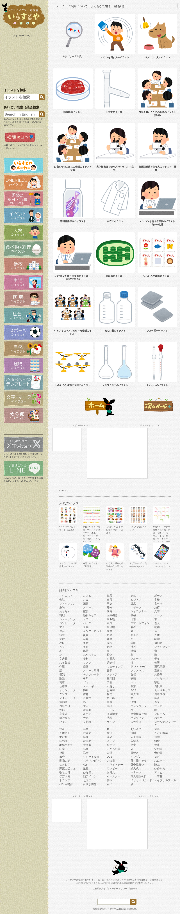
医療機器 (112, 615)
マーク (158, 615)
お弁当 (158, 717)
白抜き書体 (90, 784)
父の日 (158, 748)
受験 (62, 638)
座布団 (111, 678)
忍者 (85, 752)
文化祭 (87, 721)
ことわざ (64, 764)
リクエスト (66, 595)
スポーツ (88, 607)
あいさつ (136, 729)
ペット (63, 646)
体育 (85, 694)
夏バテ (87, 713)
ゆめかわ (159, 768)
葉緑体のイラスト (115, 276)
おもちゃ (64, 611)
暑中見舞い (137, 764)
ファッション (67, 603)
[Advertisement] (23, 60)
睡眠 (133, 642)
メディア (112, 674)
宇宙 (85, 705)
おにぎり (159, 760)
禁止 (157, 744)
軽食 (62, 635)
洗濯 (109, 717)
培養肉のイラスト (72, 112)
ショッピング (67, 619)
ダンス (63, 694)
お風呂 (111, 658)
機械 (133, 615)
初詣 (157, 736)
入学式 (135, 740)
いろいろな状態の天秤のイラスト (72, 385)
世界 (133, 646)
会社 (62, 599)
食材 (85, 658)
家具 (109, 623)
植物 (109, 654)
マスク (87, 662)
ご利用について (78, 6)
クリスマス (137, 670)
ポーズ (158, 595)
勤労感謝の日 (139, 776)
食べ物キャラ (162, 690)
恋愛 (85, 638)
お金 (85, 599)
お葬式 (87, 698)
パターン (136, 772)
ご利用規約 (98, 888)
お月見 (111, 772)
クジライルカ (91, 756)
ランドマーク (139, 666)
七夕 (85, 764)
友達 (109, 631)
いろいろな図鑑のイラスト (157, 276)
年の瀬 (63, 740)
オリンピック (67, 690)
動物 (157, 627)
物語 (157, 662)
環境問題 (159, 666)
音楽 (85, 619)
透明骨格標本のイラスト (73, 221)
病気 (133, 595)
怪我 (62, 674)
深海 (62, 729)
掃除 (109, 642)
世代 (109, 732)
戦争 (109, 646)
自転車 (158, 686)
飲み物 (111, 619)
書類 (109, 670)
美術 (85, 642)
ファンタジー (162, 646)
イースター (113, 776)
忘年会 (111, 744)
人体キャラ (66, 732)
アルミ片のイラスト (157, 330)
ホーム (61, 6)
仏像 (85, 736)
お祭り (158, 674)
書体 (109, 780)
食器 (133, 674)
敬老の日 (64, 772)
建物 (109, 607)
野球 (62, 709)
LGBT (110, 756)
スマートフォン (140, 623)
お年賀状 (64, 662)
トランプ (64, 780)
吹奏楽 (87, 709)
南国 (85, 666)
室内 (109, 702)
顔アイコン (90, 776)
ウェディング (115, 666)
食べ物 (158, 603)
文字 (157, 611)
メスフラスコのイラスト (115, 385)
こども (87, 595)
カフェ (158, 702)
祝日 (62, 752)
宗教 (157, 682)
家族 (85, 611)
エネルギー (90, 686)
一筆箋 (158, 776)
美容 (85, 646)
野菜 (109, 635)
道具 (109, 599)
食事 (85, 627)
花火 (109, 736)
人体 (157, 635)
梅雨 (109, 694)
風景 (85, 650)
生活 (62, 631)
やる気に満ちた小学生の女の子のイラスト (114, 566)
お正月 (135, 635)
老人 (157, 623)
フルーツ (136, 658)
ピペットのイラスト (157, 385)
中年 (85, 678)
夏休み (158, 670)
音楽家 (87, 744)
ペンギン (136, 756)
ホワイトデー (115, 764)
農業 (133, 686)
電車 (62, 682)
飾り (85, 690)
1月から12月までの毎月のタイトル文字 (114, 529)
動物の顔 (64, 760)
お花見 (87, 732)
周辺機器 (159, 694)
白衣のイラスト (115, 221)
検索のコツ (32, 145)
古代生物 (136, 721)
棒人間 (135, 694)
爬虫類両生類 (139, 713)
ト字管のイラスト (115, 112)
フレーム (159, 713)
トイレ (111, 709)
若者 (133, 627)
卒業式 (63, 713)
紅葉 (62, 748)
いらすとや (110, 909)
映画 (133, 678)
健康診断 (112, 713)
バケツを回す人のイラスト (115, 57)
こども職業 (161, 732)
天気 (85, 717)
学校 (157, 599)
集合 (157, 698)
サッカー (159, 705)
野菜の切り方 (67, 768)
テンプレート (91, 674)
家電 (109, 611)
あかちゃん (90, 654)
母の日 (158, 752)
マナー (63, 627)
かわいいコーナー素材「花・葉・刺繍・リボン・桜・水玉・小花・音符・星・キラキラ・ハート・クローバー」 (161, 535)
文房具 (63, 658)
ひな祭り (88, 772)
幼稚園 (63, 686)
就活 (133, 650)
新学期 (87, 740)
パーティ (88, 623)
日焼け (135, 752)
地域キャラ (66, 744)
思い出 (111, 698)
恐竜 (133, 744)
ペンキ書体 (66, 784)
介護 (62, 666)
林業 (85, 748)
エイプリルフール (165, 780)
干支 (157, 658)
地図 (133, 732)
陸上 (157, 764)
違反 (133, 603)
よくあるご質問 (100, 6)
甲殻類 (63, 736)
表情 (62, 642)
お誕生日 (64, 705)
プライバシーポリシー (116, 888)
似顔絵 (158, 642)
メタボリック (67, 698)
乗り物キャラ (139, 760)
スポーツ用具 (91, 670)
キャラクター (139, 611)
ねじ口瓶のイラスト (115, 330)
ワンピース (113, 768)
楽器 (109, 682)
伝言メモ (64, 776)
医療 (85, 603)
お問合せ (118, 6)
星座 (85, 768)
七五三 (87, 780)
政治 (62, 678)
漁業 (85, 729)
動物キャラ (90, 615)
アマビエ (159, 772)
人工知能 (136, 736)
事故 (109, 603)
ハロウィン (137, 717)
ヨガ (157, 756)
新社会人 (64, 717)
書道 (109, 752)
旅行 (157, 607)
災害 (85, 635)
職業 (109, 595)
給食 (157, 740)
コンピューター (68, 623)
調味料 (111, 662)
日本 (133, 619)
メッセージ (161, 678)
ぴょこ (63, 721)
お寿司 (111, 690)
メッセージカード (141, 780)
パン (133, 682)
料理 (62, 615)
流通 (133, 702)
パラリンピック (92, 760)
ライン (111, 721)
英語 (109, 705)
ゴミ (85, 682)
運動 (109, 638)
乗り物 (111, 627)
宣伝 (109, 784)
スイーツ (136, 607)
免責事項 (133, 888)
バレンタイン (139, 705)
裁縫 (157, 729)
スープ (111, 740)
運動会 (63, 702)
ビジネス (136, 599)
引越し (111, 686)
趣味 (62, 607)
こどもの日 (113, 748)
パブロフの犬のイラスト (157, 57)
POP (133, 690)
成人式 (135, 768)
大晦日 (111, 760)
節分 (62, 756)
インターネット (92, 631)
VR (132, 748)
